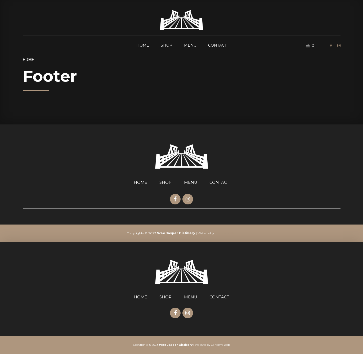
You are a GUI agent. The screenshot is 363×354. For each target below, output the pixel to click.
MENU (190, 45)
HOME (142, 45)
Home (28, 59)
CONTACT (217, 45)
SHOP (166, 45)
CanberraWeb (225, 233)
